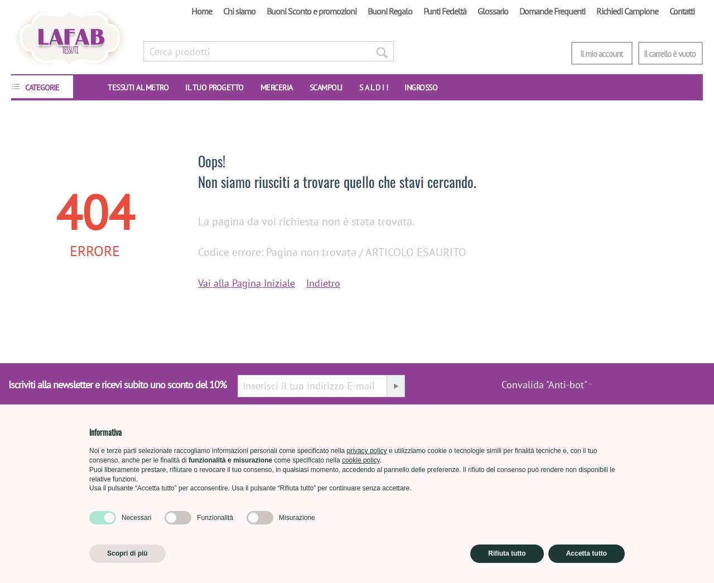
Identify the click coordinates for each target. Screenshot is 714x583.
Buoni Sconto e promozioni (311, 11)
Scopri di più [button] (127, 553)
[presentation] (648, 390)
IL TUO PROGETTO (214, 88)
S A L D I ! (373, 88)
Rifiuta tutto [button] (506, 553)
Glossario (492, 11)
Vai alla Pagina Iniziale (246, 283)
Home (201, 11)
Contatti (681, 11)
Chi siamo (239, 11)
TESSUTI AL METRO (138, 88)
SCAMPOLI (326, 88)
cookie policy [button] (361, 460)
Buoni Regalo (390, 11)
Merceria (276, 88)
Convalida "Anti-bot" (544, 384)
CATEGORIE (42, 88)
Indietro (323, 283)
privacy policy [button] (367, 451)
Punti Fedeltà (444, 11)
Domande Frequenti (552, 11)
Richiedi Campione (627, 11)
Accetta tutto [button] (586, 553)
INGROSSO (420, 88)
